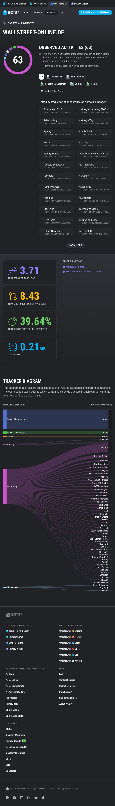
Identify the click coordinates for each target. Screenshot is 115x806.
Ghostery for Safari (69, 643)
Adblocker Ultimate (15, 686)
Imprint (75, 789)
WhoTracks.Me (59, 3)
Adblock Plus (12, 680)
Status (9, 729)
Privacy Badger (13, 704)
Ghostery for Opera (70, 649)
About (26, 12)
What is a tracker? (74, 266)
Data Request (65, 692)
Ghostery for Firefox (70, 637)
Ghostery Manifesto (15, 735)
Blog (8, 765)
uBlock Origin (12, 710)
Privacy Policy (64, 789)
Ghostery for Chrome (70, 631)
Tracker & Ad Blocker (14, 3)
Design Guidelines (68, 698)
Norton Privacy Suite (15, 692)
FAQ (61, 674)
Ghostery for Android (70, 661)
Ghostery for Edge (69, 655)
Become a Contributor (95, 12)
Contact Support (67, 680)
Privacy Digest (79, 3)
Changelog (11, 771)
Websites (51, 12)
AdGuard (10, 674)
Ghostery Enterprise (15, 753)
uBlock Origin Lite (14, 716)
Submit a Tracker (67, 686)
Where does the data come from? (82, 271)
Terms (53, 789)
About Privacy (65, 704)
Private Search (38, 3)
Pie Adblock (11, 698)
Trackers (38, 12)
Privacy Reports (16, 740)
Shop (8, 759)
